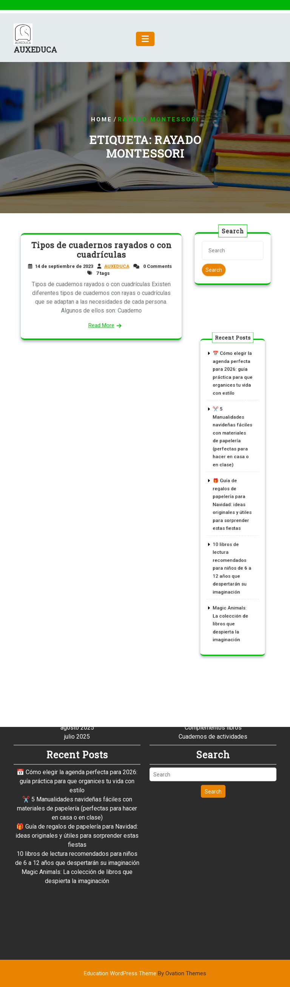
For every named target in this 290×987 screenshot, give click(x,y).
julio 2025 (77, 680)
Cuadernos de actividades (213, 680)
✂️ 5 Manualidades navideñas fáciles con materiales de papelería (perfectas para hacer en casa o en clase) (77, 752)
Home (101, 119)
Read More (101, 322)
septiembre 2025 (77, 662)
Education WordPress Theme (145, 973)
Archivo (213, 644)
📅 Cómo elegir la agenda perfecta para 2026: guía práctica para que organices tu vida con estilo (77, 725)
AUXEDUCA (35, 54)
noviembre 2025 (77, 644)
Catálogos (213, 662)
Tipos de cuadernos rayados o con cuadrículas (101, 252)
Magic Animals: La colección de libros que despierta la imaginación (230, 595)
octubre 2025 (77, 653)
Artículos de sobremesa (213, 653)
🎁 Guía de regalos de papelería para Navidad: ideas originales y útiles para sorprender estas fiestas (232, 503)
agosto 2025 (77, 671)
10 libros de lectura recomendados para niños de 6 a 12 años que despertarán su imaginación (232, 552)
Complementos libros (213, 671)
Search (215, 269)
